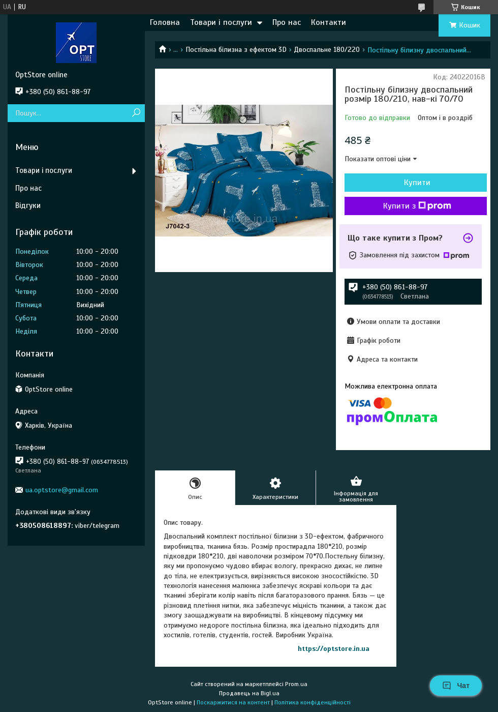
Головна (165, 22)
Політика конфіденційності (312, 702)
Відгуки (28, 205)
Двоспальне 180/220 (327, 49)
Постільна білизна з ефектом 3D (236, 49)
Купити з (417, 206)
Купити (417, 182)
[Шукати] (136, 113)
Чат (456, 685)
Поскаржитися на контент (233, 702)
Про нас (286, 22)
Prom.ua (296, 684)
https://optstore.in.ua (333, 648)
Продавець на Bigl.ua (249, 693)
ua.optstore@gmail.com (61, 490)
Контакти (328, 22)
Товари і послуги (221, 22)
